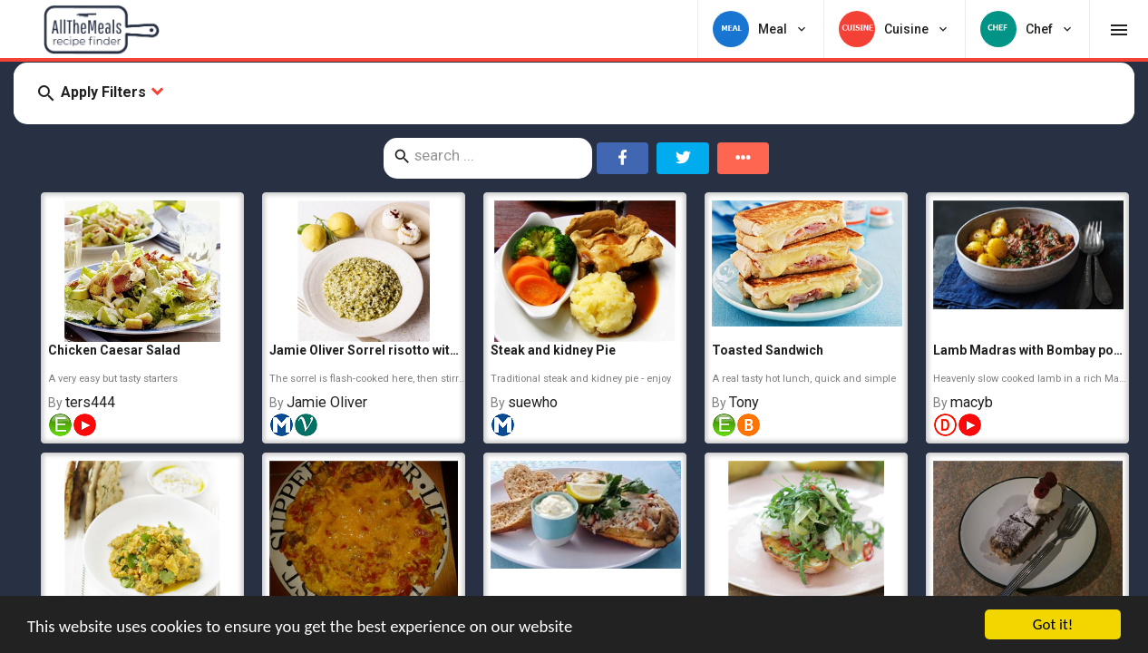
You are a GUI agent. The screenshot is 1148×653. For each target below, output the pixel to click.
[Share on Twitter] (683, 158)
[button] (574, 93)
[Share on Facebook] (623, 158)
